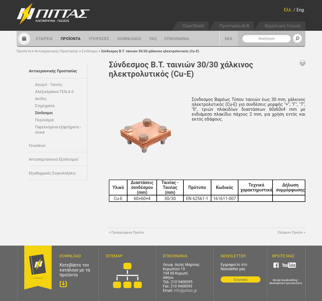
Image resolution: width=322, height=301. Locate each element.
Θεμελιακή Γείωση (283, 25)
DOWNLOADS (129, 38)
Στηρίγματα (44, 106)
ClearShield (193, 25)
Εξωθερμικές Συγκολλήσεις (52, 173)
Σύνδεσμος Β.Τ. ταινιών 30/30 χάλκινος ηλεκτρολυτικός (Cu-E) (150, 51)
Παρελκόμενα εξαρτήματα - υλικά (58, 129)
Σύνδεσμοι (90, 51)
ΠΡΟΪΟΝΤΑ (70, 38)
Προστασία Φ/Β (234, 25)
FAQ (152, 38)
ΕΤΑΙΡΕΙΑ (44, 38)
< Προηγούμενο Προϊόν (126, 233)
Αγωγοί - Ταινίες (48, 84)
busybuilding (289, 280)
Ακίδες (41, 99)
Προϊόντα (24, 51)
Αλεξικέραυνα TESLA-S (54, 92)
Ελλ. (288, 9)
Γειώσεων (37, 145)
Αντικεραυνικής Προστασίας (56, 51)
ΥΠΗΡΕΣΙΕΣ (98, 38)
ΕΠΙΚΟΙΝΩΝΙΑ (177, 38)
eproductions (294, 283)
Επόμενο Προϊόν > (291, 233)
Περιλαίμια (44, 120)
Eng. (300, 9)
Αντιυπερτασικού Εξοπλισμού (53, 159)
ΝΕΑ (228, 38)
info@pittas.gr (185, 290)
